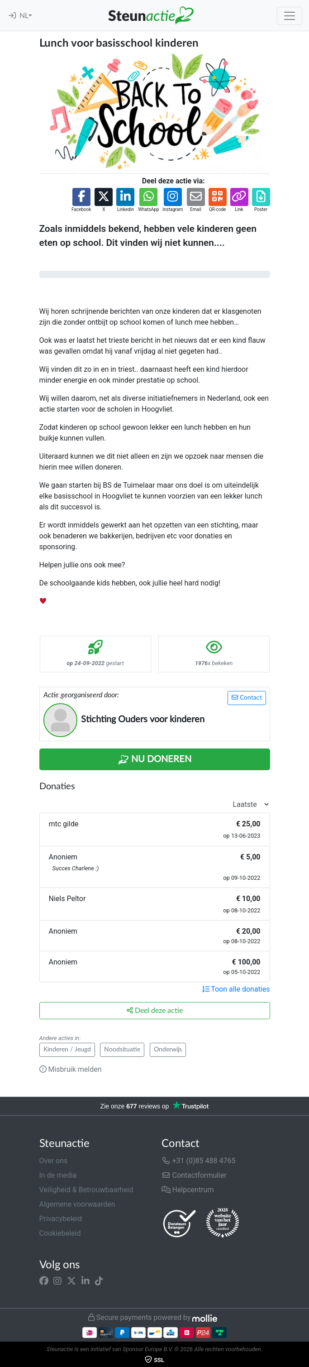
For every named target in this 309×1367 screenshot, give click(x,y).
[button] (81, 200)
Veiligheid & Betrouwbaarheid (86, 1189)
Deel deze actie (155, 1010)
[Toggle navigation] (289, 16)
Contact (247, 697)
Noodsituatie (122, 1049)
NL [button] (24, 15)
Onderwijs (168, 1049)
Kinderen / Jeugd (67, 1049)
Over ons (53, 1160)
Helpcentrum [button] (188, 1189)
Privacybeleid (60, 1218)
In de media (58, 1175)
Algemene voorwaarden (77, 1204)
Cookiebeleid (60, 1233)
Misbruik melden (70, 1069)
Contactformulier (194, 1175)
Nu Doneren (154, 759)
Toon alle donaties (236, 989)
